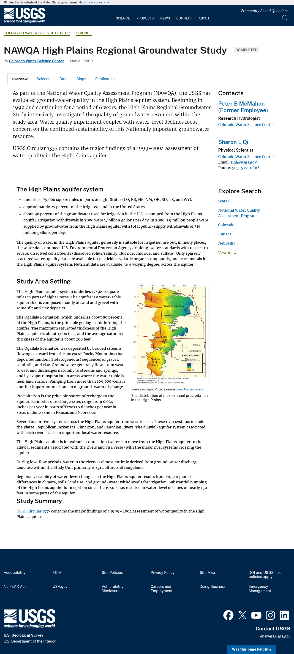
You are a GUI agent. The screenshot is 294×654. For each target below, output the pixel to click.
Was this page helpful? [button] (252, 649)
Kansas (224, 234)
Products (145, 18)
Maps (81, 79)
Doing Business (213, 587)
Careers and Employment (161, 589)
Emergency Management (260, 589)
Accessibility (15, 573)
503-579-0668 (246, 167)
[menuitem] (123, 15)
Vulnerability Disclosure (113, 589)
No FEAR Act (15, 587)
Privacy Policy (163, 573)
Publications (105, 79)
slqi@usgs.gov (244, 162)
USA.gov (60, 587)
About (204, 18)
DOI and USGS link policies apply (265, 575)
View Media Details (189, 389)
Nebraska (226, 243)
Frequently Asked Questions (265, 11)
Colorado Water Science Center (37, 33)
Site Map (207, 573)
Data (64, 79)
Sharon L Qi (233, 142)
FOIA (57, 573)
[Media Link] (170, 334)
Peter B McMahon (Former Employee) (243, 106)
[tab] (19, 79)
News (165, 18)
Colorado (226, 225)
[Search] (285, 18)
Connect (184, 18)
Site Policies (112, 573)
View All (227, 253)
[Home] (24, 22)
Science (123, 18)
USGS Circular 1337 (33, 511)
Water (223, 201)
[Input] (260, 18)
